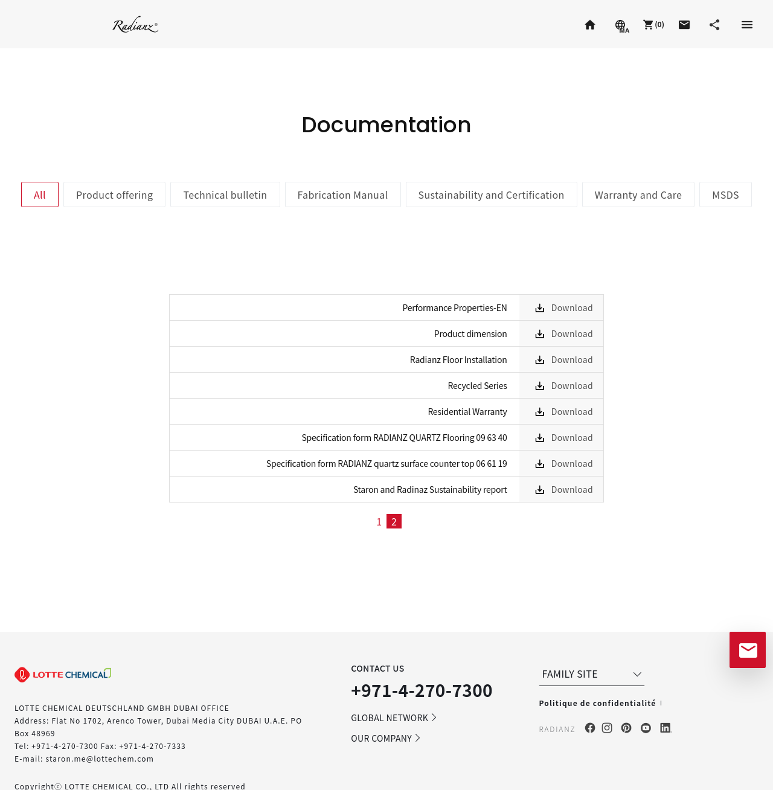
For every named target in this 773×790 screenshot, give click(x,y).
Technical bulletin (225, 194)
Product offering (114, 194)
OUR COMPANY (386, 738)
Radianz (135, 23)
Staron (38, 23)
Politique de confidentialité (597, 703)
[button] (652, 24)
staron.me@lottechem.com (99, 758)
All (40, 194)
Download (572, 307)
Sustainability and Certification (492, 194)
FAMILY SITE (593, 673)
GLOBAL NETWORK (394, 717)
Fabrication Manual (343, 194)
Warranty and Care (638, 194)
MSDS (725, 194)
